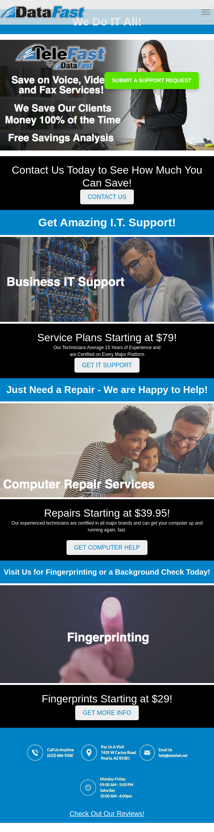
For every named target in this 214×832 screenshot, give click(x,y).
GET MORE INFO (107, 713)
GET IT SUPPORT (107, 365)
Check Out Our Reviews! (107, 814)
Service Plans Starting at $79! (107, 337)
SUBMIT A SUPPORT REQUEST (151, 80)
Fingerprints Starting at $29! (107, 699)
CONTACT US (107, 197)
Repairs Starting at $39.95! (107, 513)
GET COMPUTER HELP (107, 547)
